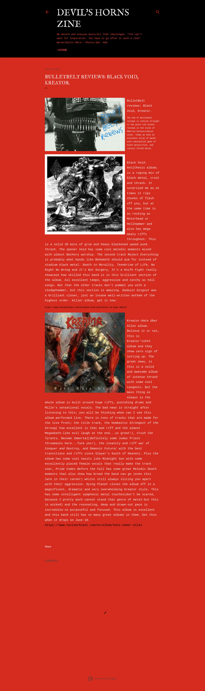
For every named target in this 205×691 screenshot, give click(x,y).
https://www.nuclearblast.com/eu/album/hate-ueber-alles (93, 525)
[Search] (157, 11)
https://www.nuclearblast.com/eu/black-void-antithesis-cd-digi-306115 (86, 307)
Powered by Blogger (102, 678)
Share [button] (48, 546)
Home (62, 49)
